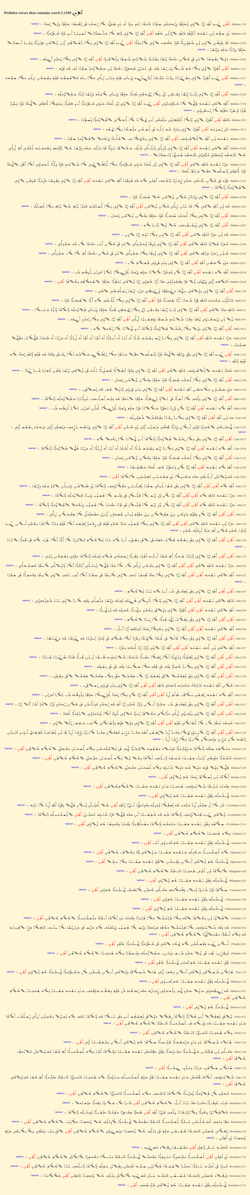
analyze (35, 23)
